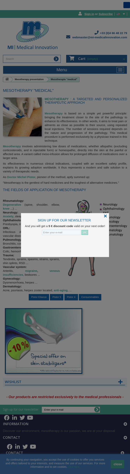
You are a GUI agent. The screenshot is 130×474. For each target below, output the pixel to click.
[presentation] (54, 245)
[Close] (105, 216)
